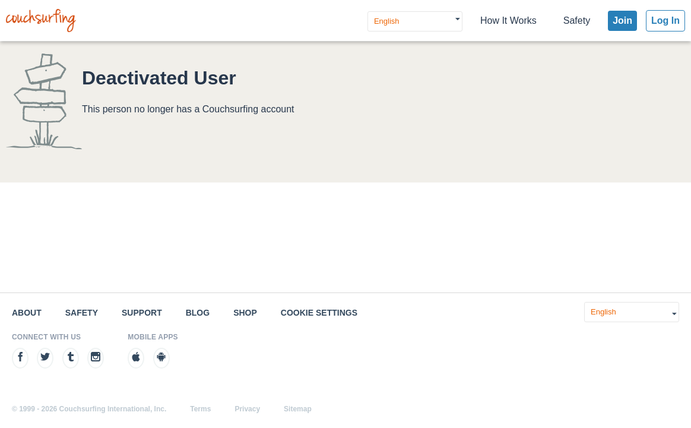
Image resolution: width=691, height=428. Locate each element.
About (27, 312)
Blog (198, 312)
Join (622, 20)
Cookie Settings (319, 312)
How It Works (508, 20)
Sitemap (298, 409)
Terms (200, 409)
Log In (665, 20)
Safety (576, 20)
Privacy (247, 409)
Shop (245, 312)
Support (142, 312)
